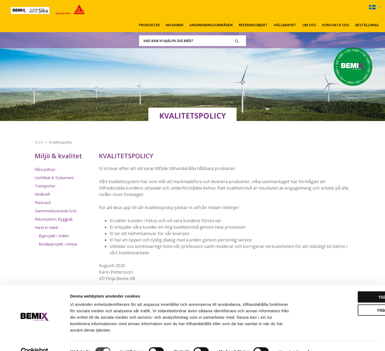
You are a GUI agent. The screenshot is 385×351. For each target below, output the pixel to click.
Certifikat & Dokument (54, 177)
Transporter (45, 185)
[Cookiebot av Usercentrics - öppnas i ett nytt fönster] (34, 341)
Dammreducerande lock (55, 210)
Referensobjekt (253, 24)
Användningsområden (211, 24)
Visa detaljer (290, 340)
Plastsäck (43, 202)
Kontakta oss (335, 24)
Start (39, 142)
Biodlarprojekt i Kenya (58, 244)
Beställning (367, 24)
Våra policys (45, 169)
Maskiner (174, 24)
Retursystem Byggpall (53, 219)
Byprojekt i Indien (54, 235)
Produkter (149, 24)
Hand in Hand (46, 227)
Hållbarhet (285, 24)
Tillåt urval (340, 299)
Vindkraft (42, 194)
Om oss (309, 24)
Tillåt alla (340, 286)
